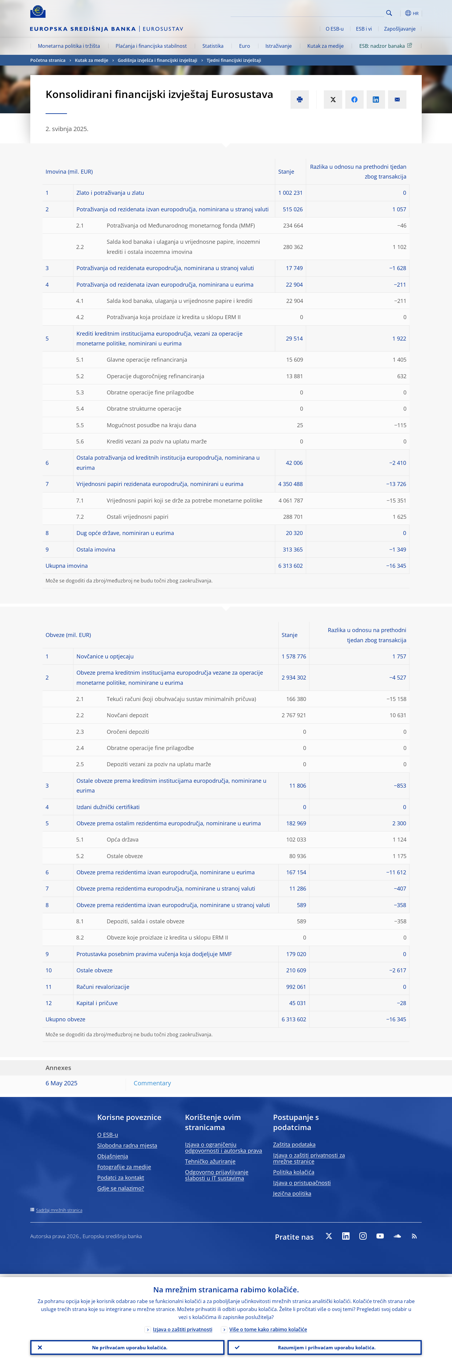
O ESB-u (335, 28)
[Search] (353, 12)
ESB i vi (364, 28)
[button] (400, 13)
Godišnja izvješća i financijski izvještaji (157, 60)
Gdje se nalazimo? (120, 1188)
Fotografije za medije (124, 1166)
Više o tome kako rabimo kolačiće (268, 1326)
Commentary (152, 1083)
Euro (244, 46)
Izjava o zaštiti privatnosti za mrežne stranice (309, 1158)
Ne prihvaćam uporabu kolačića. (127, 1346)
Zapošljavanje (400, 28)
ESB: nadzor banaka (386, 45)
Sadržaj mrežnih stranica (59, 1210)
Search (389, 13)
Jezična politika (292, 1193)
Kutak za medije (325, 46)
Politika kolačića (293, 1172)
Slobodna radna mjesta (127, 1145)
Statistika (213, 46)
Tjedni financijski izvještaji (234, 60)
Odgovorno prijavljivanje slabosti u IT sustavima (216, 1175)
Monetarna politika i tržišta (69, 46)
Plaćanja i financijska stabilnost (151, 46)
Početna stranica (47, 60)
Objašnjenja (112, 1156)
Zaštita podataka (294, 1144)
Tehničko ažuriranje (210, 1161)
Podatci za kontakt (120, 1177)
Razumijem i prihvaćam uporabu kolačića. (324, 1346)
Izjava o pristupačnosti (302, 1182)
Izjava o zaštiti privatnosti (182, 1326)
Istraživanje (278, 46)
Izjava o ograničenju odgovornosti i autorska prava (223, 1147)
